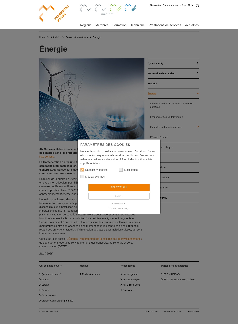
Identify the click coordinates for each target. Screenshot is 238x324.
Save (119, 196)
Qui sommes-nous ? (174, 5)
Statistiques (128, 170)
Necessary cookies (93, 170)
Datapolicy (123, 208)
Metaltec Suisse (128, 7)
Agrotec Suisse (113, 7)
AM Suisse (84, 6)
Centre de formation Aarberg (99, 9)
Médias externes (92, 176)
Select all (119, 187)
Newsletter (155, 5)
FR (190, 5)
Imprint (112, 208)
